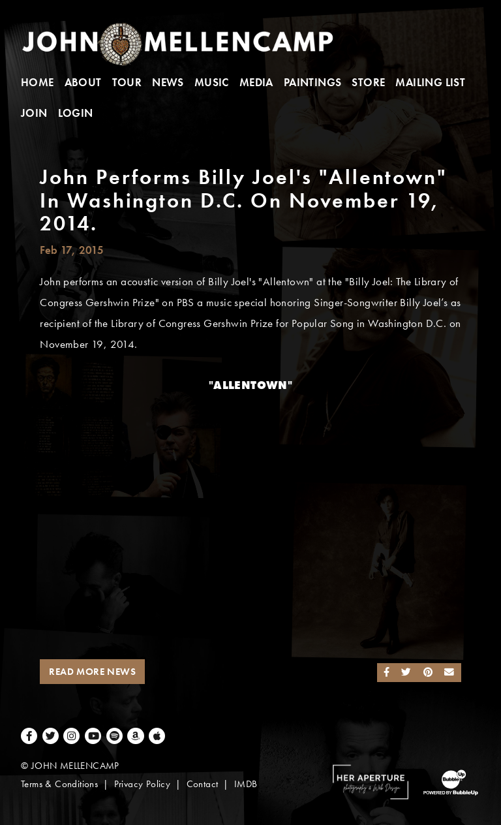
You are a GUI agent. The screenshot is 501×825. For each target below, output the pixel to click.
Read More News (92, 671)
